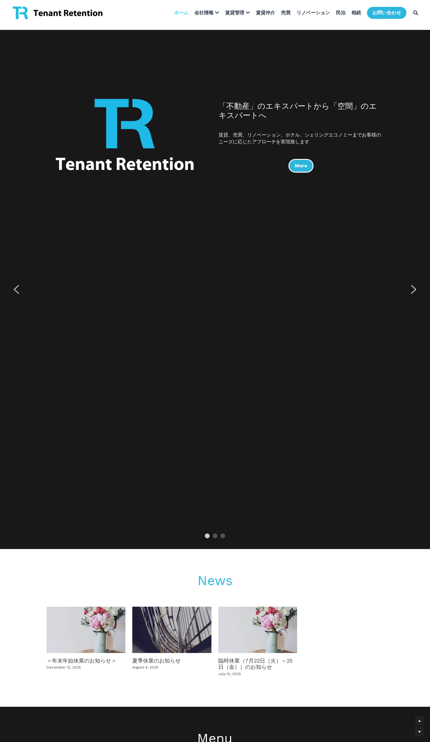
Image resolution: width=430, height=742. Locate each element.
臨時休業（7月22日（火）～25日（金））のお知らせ (255, 663)
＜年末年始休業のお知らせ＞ (81, 660)
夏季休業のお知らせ (156, 660)
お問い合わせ (384, 13)
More (300, 164)
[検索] (413, 14)
